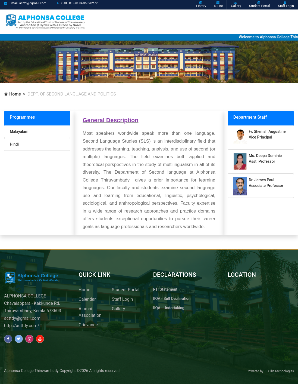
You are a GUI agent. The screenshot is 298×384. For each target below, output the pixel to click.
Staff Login (122, 299)
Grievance (88, 324)
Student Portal (125, 289)
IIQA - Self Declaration (172, 298)
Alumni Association (90, 312)
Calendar (87, 299)
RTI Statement (165, 289)
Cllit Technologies (281, 371)
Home (12, 94)
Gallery (118, 308)
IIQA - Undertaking (168, 308)
